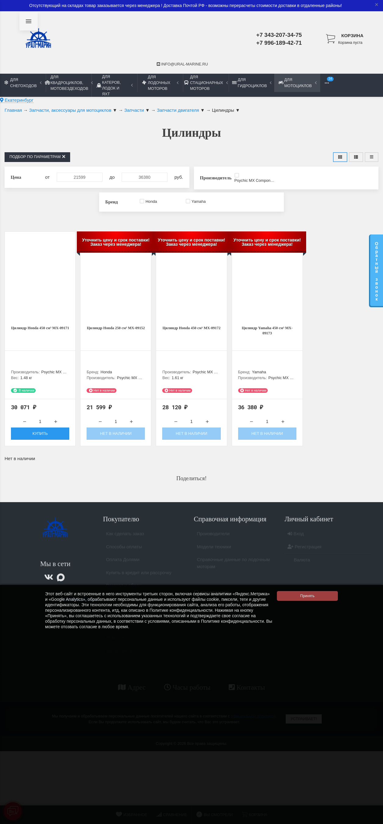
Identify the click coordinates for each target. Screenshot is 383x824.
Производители (213, 540)
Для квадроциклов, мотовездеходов (68, 83)
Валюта (299, 566)
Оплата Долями (123, 566)
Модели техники (214, 553)
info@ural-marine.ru (182, 64)
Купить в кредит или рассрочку (139, 579)
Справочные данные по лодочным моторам (233, 570)
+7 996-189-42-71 (279, 43)
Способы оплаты (124, 553)
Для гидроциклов (251, 82)
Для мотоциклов (297, 82)
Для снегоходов (23, 82)
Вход (296, 540)
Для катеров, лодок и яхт (114, 85)
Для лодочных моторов (160, 83)
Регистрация (304, 553)
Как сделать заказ (125, 540)
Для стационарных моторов (205, 83)
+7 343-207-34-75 (279, 35)
